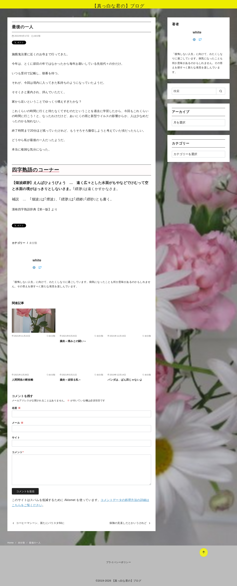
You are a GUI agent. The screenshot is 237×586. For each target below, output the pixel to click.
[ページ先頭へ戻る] (204, 552)
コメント (18, 452)
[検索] (198, 91)
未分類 (37, 36)
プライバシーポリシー (118, 562)
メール (17, 422)
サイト (16, 437)
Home (10, 542)
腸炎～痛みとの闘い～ (73, 341)
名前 (16, 408)
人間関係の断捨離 (22, 379)
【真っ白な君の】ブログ (118, 5)
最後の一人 (35, 542)
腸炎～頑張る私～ (70, 379)
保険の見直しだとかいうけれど (128, 522)
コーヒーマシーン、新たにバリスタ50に (40, 522)
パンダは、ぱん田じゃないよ (125, 379)
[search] (220, 91)
